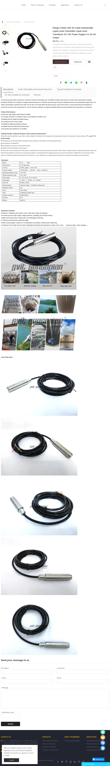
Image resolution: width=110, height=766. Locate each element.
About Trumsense (37, 15)
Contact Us (78, 15)
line (66, 82)
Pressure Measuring (48, 744)
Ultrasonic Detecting (49, 747)
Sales (102, 737)
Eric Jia (102, 732)
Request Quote (60, 62)
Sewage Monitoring (92, 747)
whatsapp (76, 82)
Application (65, 15)
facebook (60, 82)
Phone (59, 678)
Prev (5, 25)
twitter (71, 82)
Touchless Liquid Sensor (50, 750)
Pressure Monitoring (93, 744)
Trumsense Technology (72, 741)
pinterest (81, 82)
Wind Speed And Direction (95, 741)
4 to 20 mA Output (29, 22)
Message (4, 688)
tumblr (86, 82)
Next (5, 70)
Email (3, 678)
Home (24, 15)
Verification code (7, 712)
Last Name (60, 668)
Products (52, 15)
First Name (5, 668)
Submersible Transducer (13, 22)
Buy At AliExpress (64, 76)
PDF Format (89, 61)
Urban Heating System (93, 750)
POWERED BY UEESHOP (45, 760)
